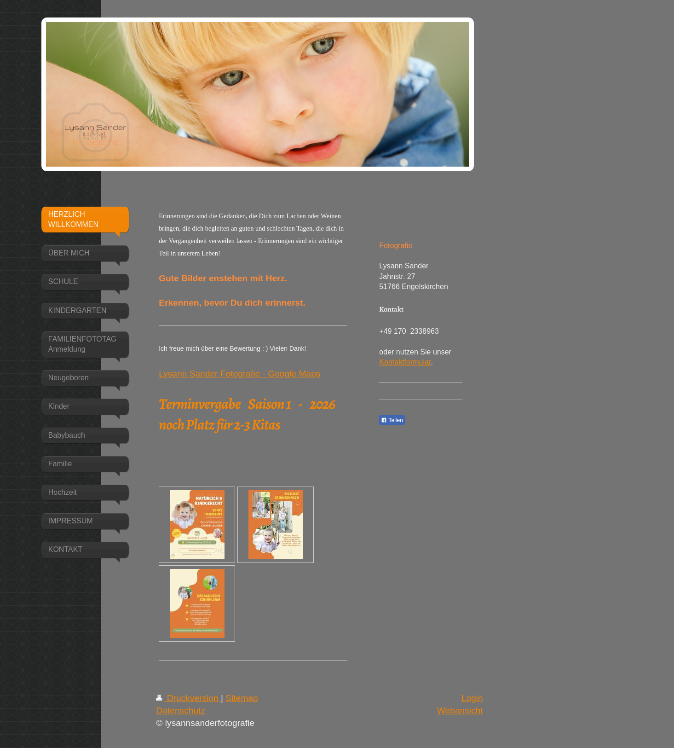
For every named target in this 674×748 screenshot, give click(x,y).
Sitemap (241, 698)
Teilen (392, 420)
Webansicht (460, 710)
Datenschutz (180, 710)
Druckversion (188, 698)
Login (472, 698)
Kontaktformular (405, 362)
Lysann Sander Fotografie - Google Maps (239, 373)
